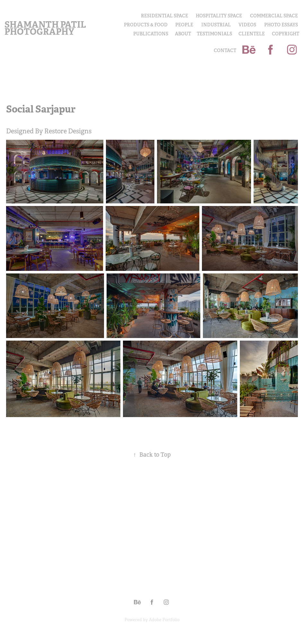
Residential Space (164, 16)
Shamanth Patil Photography (46, 28)
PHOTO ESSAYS (281, 25)
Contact (225, 50)
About (183, 34)
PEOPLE (184, 25)
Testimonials (214, 34)
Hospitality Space (219, 16)
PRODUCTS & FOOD (146, 25)
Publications (150, 34)
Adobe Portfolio (164, 619)
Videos (247, 25)
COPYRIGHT (285, 34)
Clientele (252, 34)
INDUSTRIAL (216, 25)
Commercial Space (274, 16)
